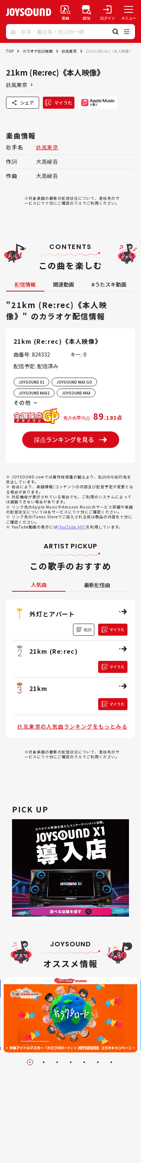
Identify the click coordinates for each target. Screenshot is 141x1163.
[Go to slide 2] (43, 1062)
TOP (10, 51)
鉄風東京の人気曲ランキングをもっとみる (72, 726)
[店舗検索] (86, 12)
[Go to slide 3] (57, 1062)
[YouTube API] (72, 527)
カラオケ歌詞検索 (38, 51)
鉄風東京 (69, 51)
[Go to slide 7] (111, 1062)
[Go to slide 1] (30, 1062)
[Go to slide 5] (84, 1062)
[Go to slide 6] (98, 1062)
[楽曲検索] (65, 12)
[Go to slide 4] (70, 1062)
